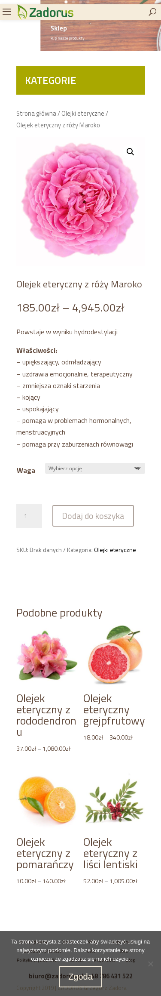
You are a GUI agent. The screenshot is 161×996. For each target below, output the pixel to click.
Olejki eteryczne (82, 113)
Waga (26, 470)
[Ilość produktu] (29, 516)
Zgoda (80, 976)
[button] (130, 152)
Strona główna (36, 113)
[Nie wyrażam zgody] (150, 963)
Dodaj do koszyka (93, 515)
